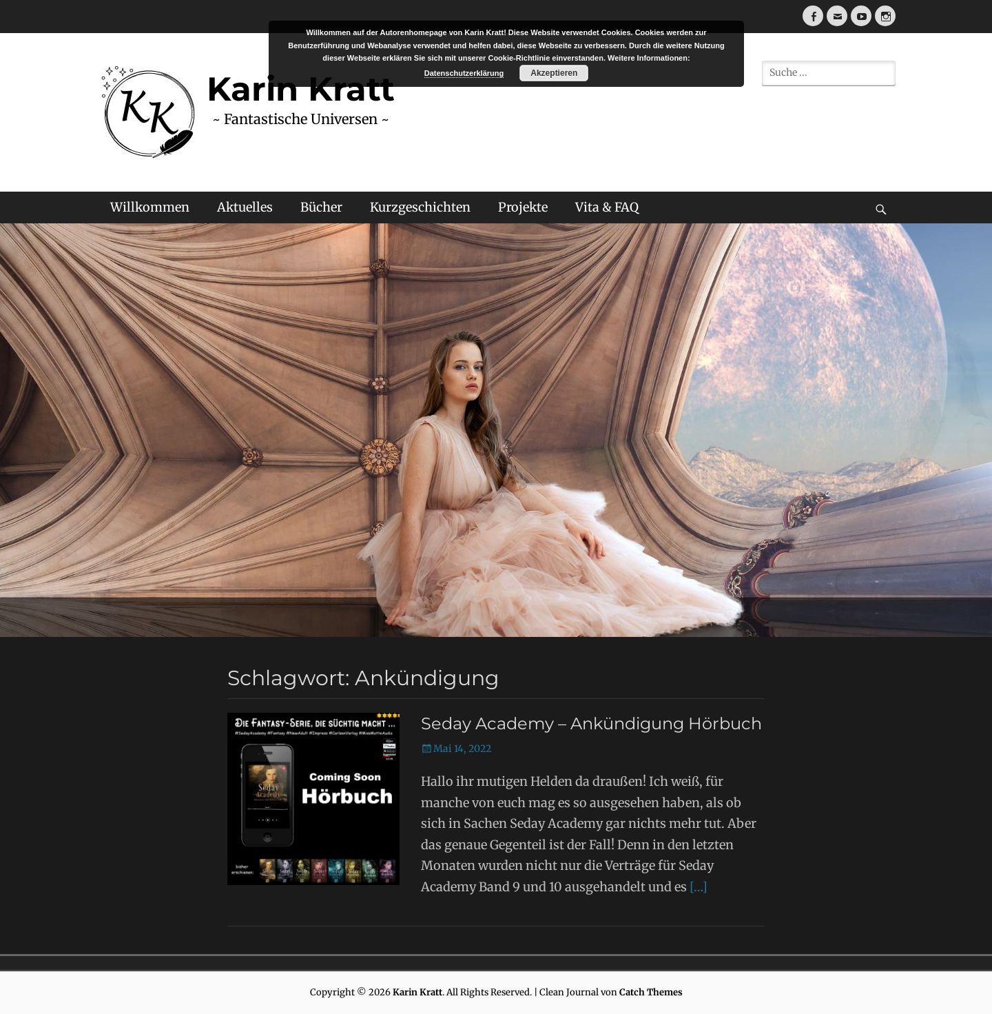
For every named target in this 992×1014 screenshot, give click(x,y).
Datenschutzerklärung (464, 73)
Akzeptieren (553, 73)
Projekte (523, 207)
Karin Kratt (417, 992)
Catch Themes (651, 992)
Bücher (321, 207)
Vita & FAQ (607, 207)
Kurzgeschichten (420, 207)
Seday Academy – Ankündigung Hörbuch (591, 723)
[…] (698, 887)
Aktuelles (245, 207)
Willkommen (149, 207)
